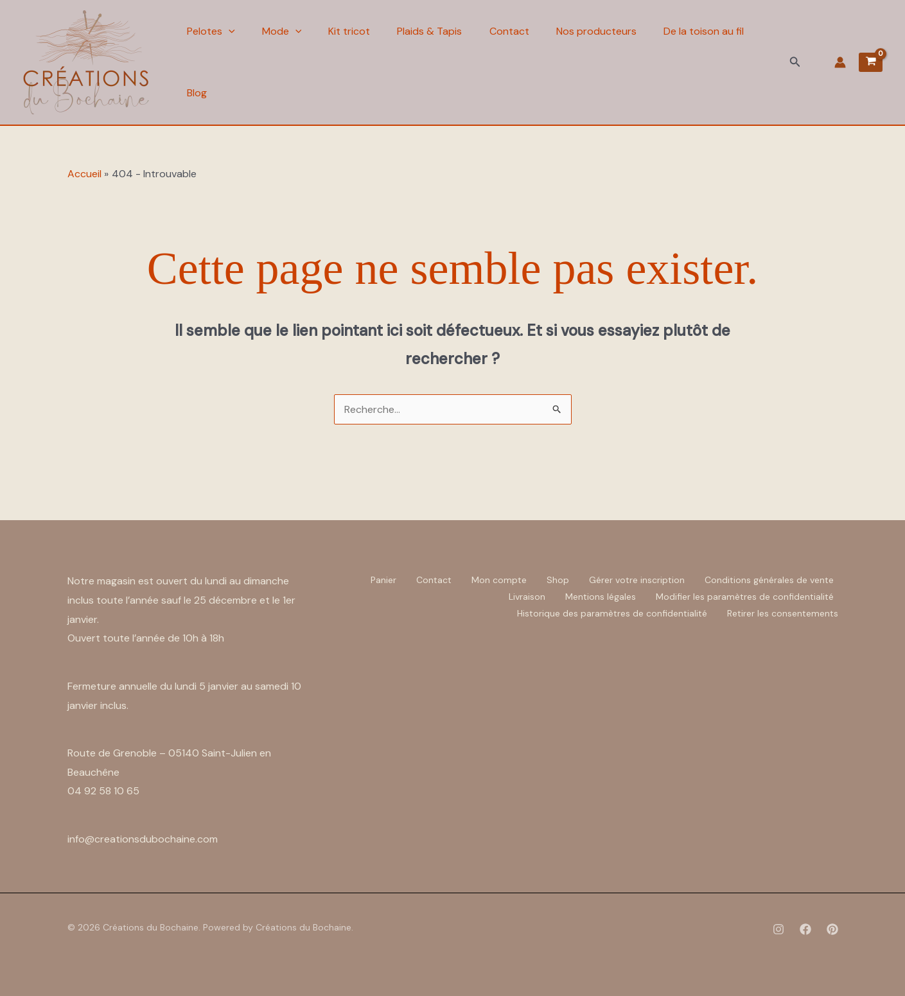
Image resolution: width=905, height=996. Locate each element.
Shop (558, 580)
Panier (383, 580)
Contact (516, 31)
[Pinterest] (832, 929)
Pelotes (211, 31)
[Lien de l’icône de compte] (840, 62)
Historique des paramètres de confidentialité (612, 613)
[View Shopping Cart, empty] (871, 63)
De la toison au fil (714, 31)
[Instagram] (778, 929)
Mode (284, 31)
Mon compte (499, 580)
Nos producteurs (605, 31)
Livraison (527, 596)
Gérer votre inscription (637, 580)
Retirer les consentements (782, 613)
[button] (795, 62)
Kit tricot (353, 31)
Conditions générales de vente (769, 580)
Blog (197, 93)
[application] (228, 31)
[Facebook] (805, 929)
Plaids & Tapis (435, 31)
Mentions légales (600, 596)
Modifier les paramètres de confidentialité (745, 596)
